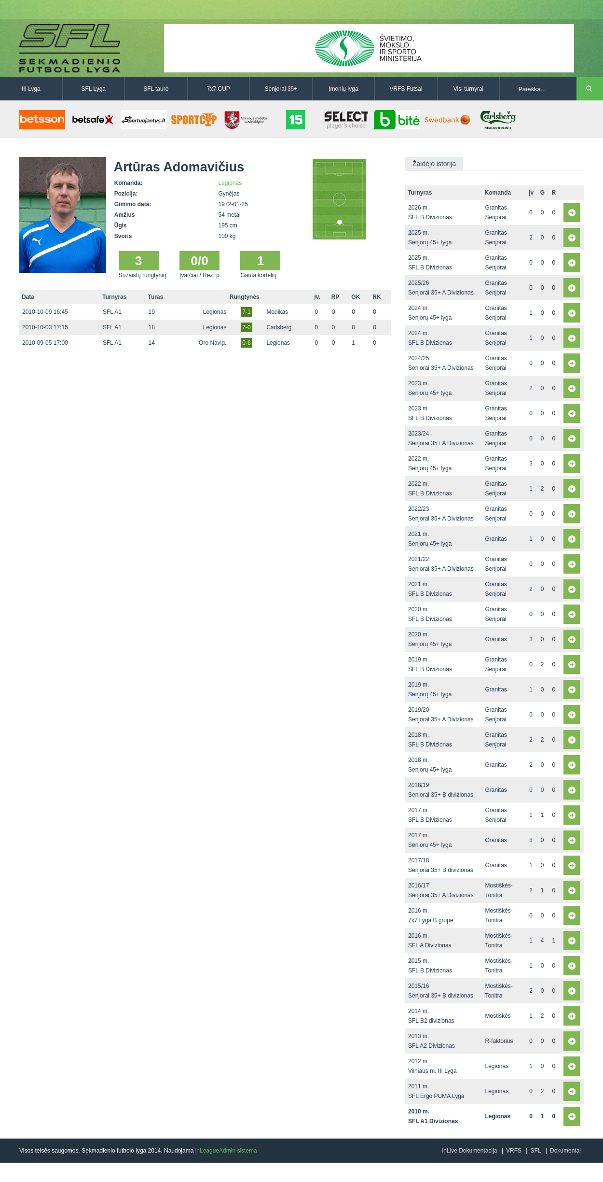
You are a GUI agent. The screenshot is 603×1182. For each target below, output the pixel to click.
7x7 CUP (218, 88)
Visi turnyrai (468, 88)
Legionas (230, 183)
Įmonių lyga (343, 88)
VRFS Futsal (405, 88)
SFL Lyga (94, 88)
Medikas (277, 312)
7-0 (246, 327)
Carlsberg (278, 327)
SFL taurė (155, 88)
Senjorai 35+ (281, 88)
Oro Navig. (212, 342)
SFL (535, 1150)
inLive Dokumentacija (469, 1150)
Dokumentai (565, 1150)
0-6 (246, 342)
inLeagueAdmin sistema (226, 1150)
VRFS (513, 1150)
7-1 (246, 312)
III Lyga (31, 88)
